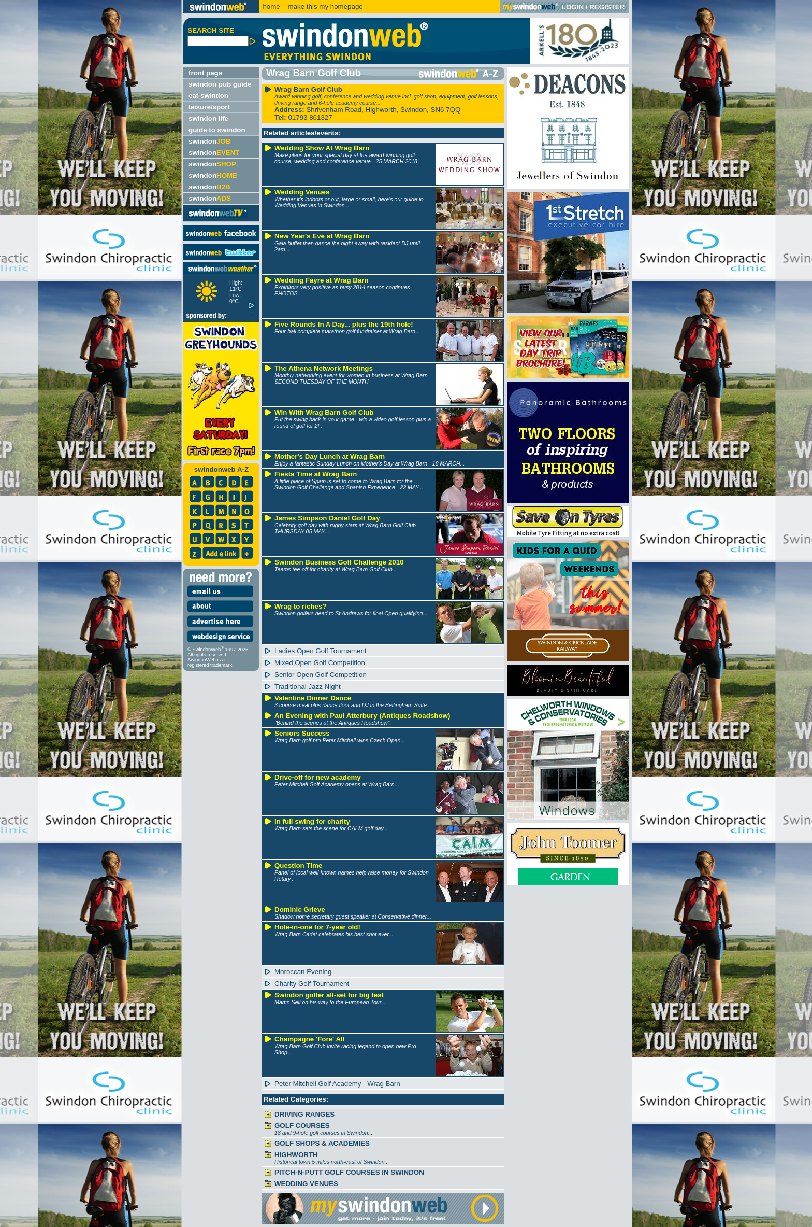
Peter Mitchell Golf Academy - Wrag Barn (337, 1084)
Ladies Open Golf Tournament (320, 651)
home (271, 6)
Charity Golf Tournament (311, 984)
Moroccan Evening (302, 972)
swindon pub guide (220, 84)
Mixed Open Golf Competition (319, 663)
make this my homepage (324, 6)
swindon (209, 141)
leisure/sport (209, 107)
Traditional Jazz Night (307, 686)
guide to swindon (217, 130)
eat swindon (208, 96)
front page (205, 73)
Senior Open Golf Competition (320, 675)
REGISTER (607, 7)
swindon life (208, 118)
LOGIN (573, 7)
